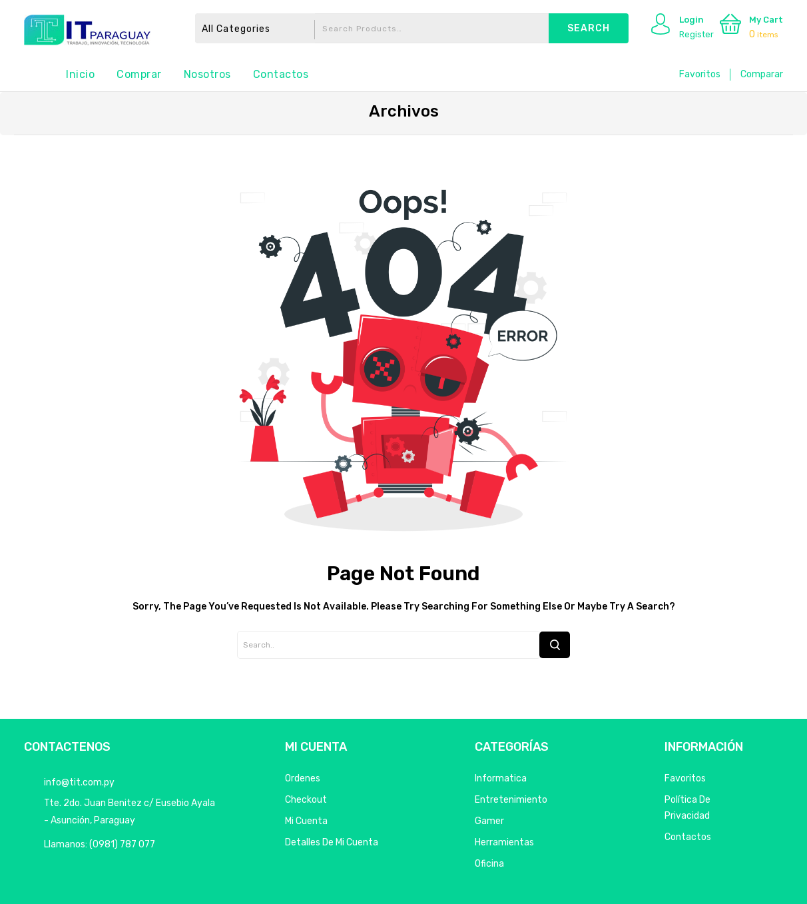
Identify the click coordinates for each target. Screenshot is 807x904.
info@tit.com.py (79, 782)
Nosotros (207, 74)
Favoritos (699, 74)
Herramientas (504, 842)
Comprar (139, 74)
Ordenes (302, 778)
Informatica (501, 778)
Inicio (80, 74)
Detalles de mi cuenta (331, 842)
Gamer (489, 821)
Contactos (281, 74)
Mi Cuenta (306, 821)
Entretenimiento (511, 799)
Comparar (761, 74)
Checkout (306, 799)
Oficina (489, 863)
